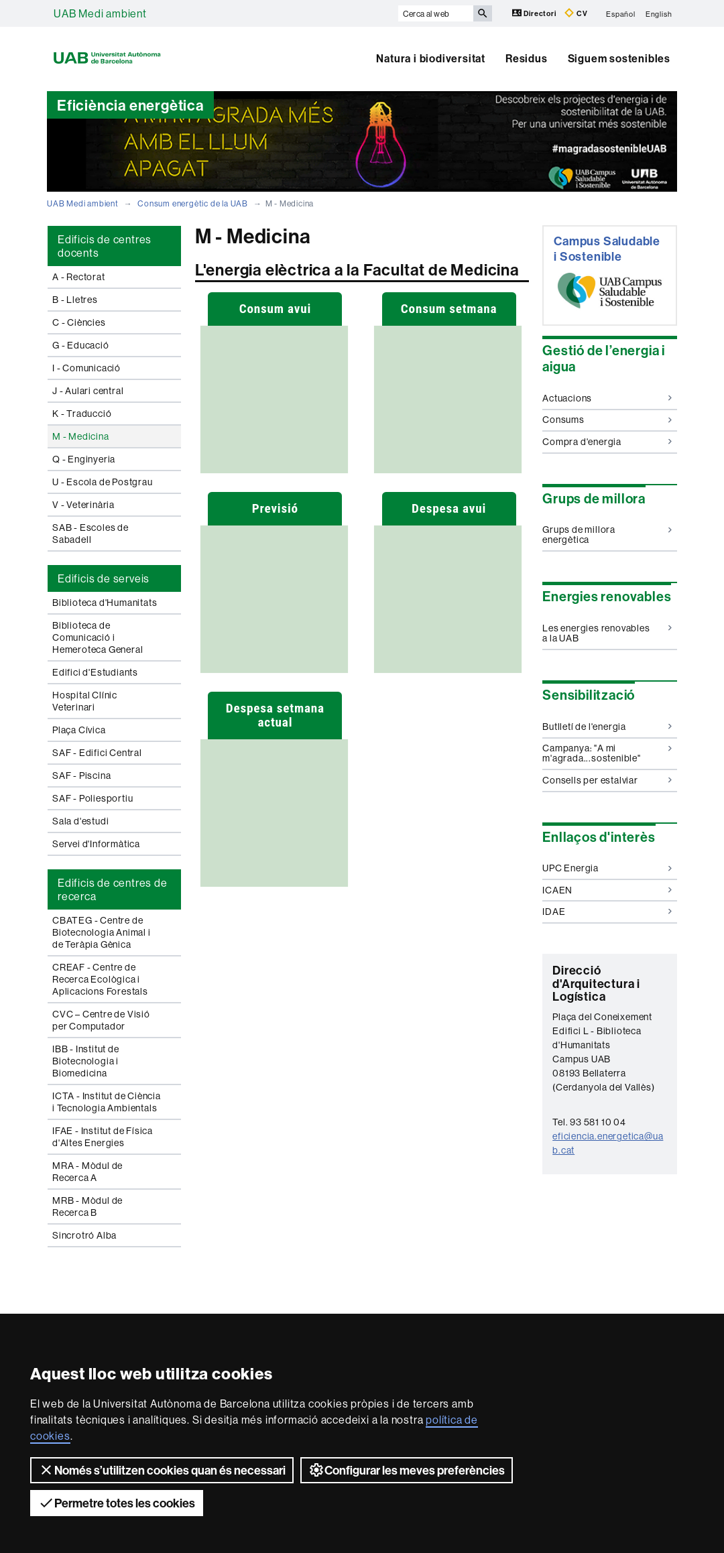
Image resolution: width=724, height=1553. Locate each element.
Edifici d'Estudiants (95, 672)
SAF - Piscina (81, 775)
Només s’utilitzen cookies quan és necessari (162, 1470)
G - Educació (80, 345)
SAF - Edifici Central (97, 753)
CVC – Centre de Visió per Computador (101, 1020)
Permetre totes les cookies (116, 1503)
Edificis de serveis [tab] (103, 578)
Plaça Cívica (79, 730)
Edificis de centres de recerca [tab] (113, 889)
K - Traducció (81, 414)
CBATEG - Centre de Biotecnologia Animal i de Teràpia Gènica (101, 932)
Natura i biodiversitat (430, 58)
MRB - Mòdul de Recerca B (87, 1206)
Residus (526, 58)
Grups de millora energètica (607, 534)
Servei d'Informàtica (96, 844)
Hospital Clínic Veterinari (84, 701)
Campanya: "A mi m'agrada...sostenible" (607, 753)
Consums (607, 420)
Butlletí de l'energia (607, 727)
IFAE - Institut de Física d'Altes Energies (102, 1137)
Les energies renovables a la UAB (607, 633)
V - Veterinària (83, 505)
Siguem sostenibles (619, 58)
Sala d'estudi (80, 821)
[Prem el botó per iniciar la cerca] (482, 13)
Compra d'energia (607, 442)
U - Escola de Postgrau (102, 482)
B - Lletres (75, 300)
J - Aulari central (87, 391)
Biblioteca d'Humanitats (104, 603)
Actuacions (607, 398)
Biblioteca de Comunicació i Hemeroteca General (97, 637)
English (659, 13)
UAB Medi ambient (100, 13)
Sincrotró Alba (84, 1235)
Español (621, 13)
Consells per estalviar (607, 780)
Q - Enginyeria (83, 459)
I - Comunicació (86, 368)
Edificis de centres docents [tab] (105, 246)
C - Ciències (79, 322)
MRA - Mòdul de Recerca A (87, 1172)
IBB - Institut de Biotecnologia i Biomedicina (85, 1061)
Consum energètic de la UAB (192, 203)
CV (575, 13)
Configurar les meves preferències (406, 1470)
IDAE (607, 912)
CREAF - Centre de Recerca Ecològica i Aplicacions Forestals (100, 979)
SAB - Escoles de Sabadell (90, 533)
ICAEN (607, 890)
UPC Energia (607, 868)
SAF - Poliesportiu (92, 798)
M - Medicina (80, 436)
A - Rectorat (78, 277)
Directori (535, 13)
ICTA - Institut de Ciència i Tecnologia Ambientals (106, 1102)
